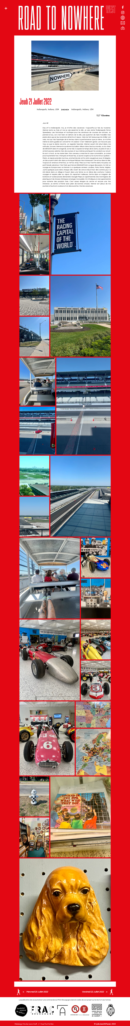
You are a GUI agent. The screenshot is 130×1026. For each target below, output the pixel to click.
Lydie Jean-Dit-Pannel (103, 1024)
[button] (6, 8)
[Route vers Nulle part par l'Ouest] (123, 28)
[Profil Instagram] (123, 12)
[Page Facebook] (123, 7)
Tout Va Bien (49, 1024)
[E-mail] (123, 23)
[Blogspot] (123, 18)
